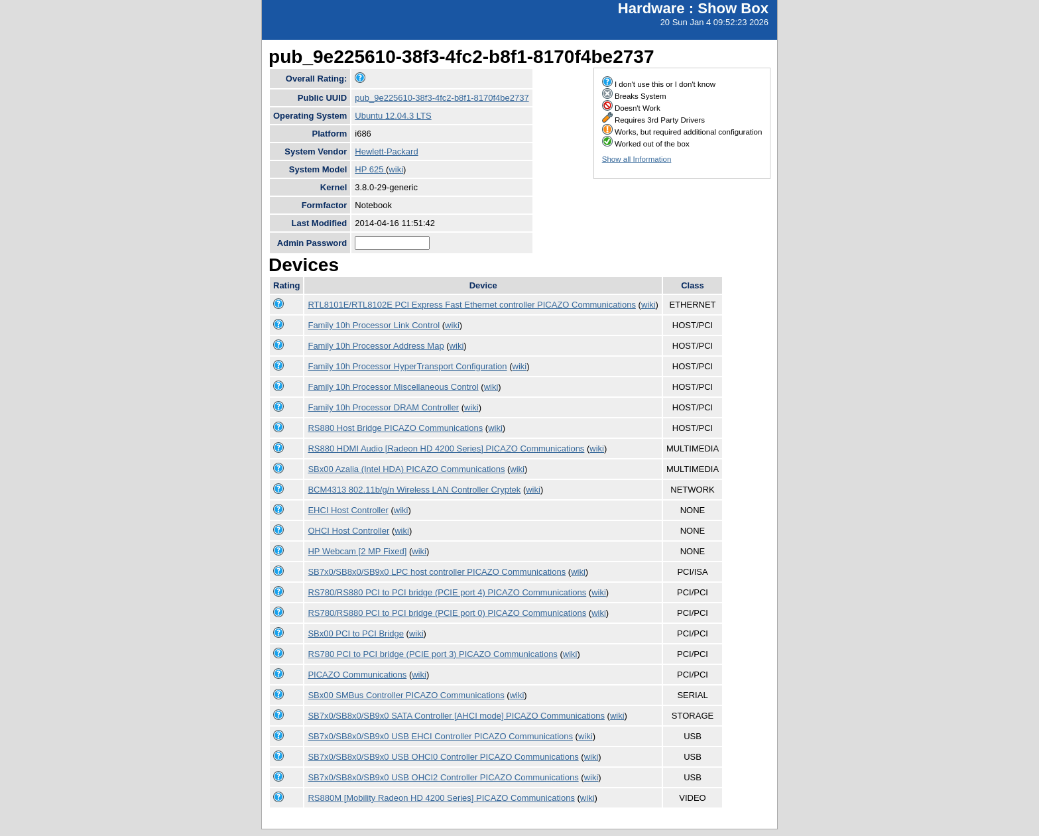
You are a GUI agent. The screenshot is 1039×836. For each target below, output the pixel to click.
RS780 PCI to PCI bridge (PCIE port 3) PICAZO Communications (432, 654)
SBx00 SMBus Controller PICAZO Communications (406, 695)
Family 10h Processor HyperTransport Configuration (407, 366)
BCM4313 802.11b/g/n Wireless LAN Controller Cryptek (414, 490)
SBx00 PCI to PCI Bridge (356, 633)
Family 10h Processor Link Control (374, 325)
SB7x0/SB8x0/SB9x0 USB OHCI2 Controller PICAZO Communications (443, 777)
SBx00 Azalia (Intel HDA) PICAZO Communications (406, 469)
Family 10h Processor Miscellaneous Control (393, 387)
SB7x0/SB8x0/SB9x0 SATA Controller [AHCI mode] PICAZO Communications (456, 716)
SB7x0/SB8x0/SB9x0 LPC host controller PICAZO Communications (437, 572)
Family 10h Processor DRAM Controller (383, 407)
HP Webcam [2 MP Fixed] (357, 551)
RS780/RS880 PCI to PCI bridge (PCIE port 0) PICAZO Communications (447, 613)
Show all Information (637, 159)
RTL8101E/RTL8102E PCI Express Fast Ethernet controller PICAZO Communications (471, 305)
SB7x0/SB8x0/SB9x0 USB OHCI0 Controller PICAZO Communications (443, 757)
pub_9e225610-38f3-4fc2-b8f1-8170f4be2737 (441, 98)
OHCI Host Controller (348, 531)
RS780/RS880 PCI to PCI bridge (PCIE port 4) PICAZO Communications (447, 592)
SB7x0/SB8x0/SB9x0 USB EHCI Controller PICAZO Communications (440, 736)
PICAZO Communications (357, 675)
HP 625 (370, 169)
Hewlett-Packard (386, 151)
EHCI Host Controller (348, 510)
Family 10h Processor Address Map (376, 346)
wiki (396, 169)
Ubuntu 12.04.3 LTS (393, 116)
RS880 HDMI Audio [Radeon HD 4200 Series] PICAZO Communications (446, 448)
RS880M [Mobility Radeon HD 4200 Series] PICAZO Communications (441, 798)
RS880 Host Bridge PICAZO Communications (395, 428)
